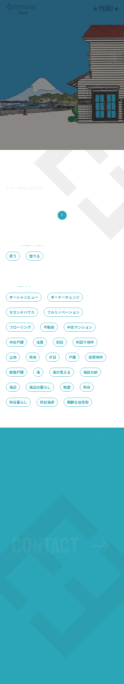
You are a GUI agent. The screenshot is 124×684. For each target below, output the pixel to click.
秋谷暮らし (18, 402)
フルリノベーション (63, 312)
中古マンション (79, 327)
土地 (13, 357)
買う (13, 255)
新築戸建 (16, 372)
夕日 (52, 357)
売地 (32, 357)
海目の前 (90, 372)
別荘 (59, 342)
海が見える (62, 372)
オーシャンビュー (23, 297)
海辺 (13, 387)
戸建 (72, 357)
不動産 (49, 327)
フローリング (20, 327)
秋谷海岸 (47, 402)
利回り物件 (85, 342)
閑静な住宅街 (78, 402)
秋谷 (86, 387)
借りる (34, 255)
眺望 (67, 387)
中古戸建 (16, 342)
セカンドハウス (22, 312)
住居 (40, 342)
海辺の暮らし (40, 387)
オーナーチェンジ (65, 297)
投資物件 (96, 357)
